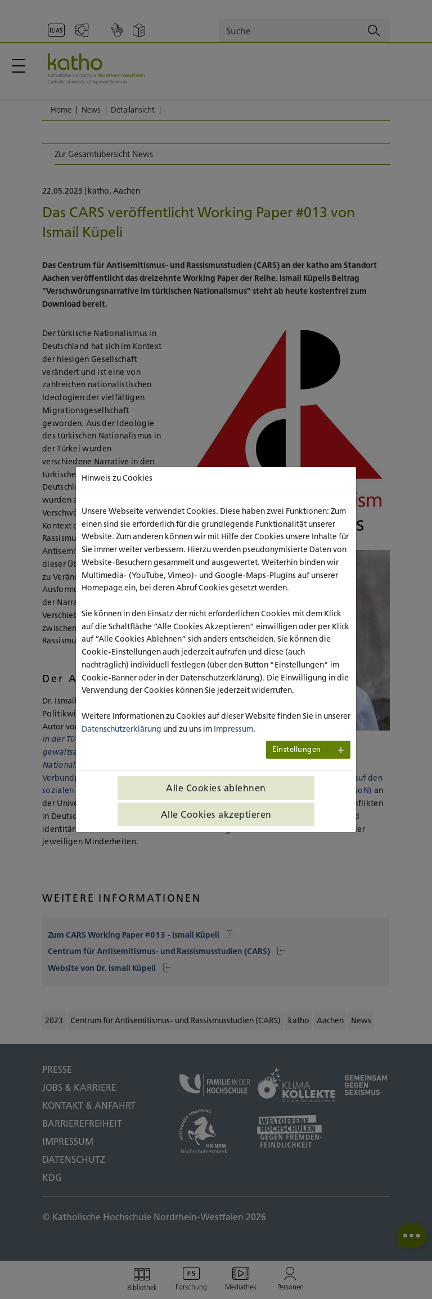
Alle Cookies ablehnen (216, 788)
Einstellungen (296, 749)
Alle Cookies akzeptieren (216, 814)
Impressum (233, 729)
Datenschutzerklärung (121, 729)
